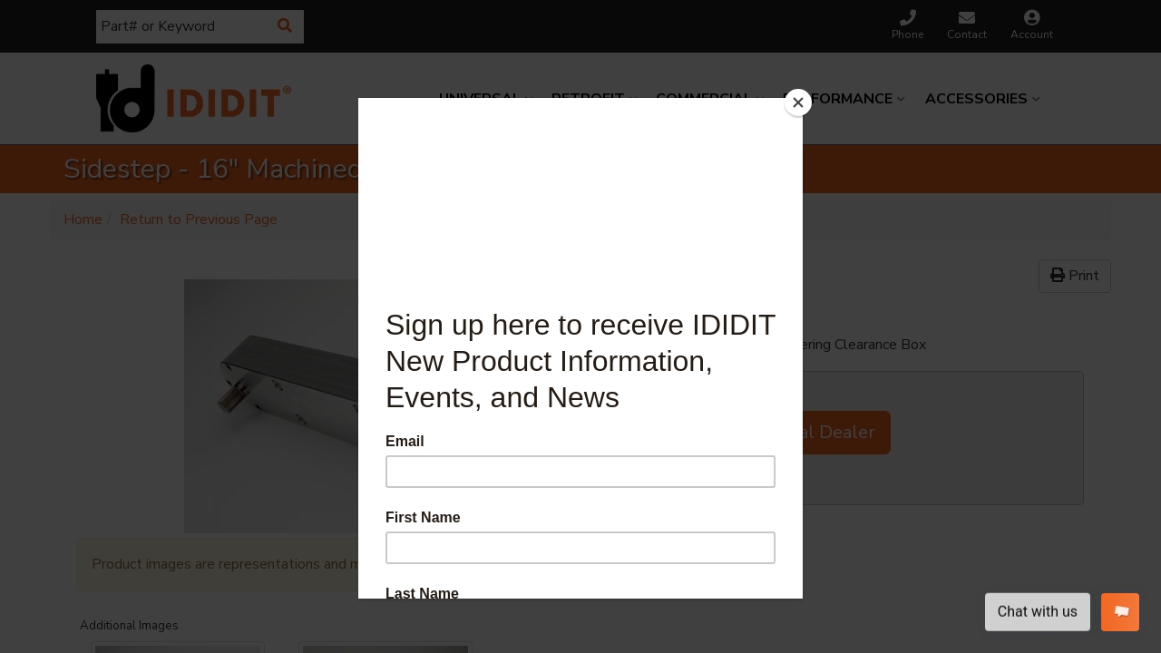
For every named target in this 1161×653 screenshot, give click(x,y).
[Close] (798, 102)
